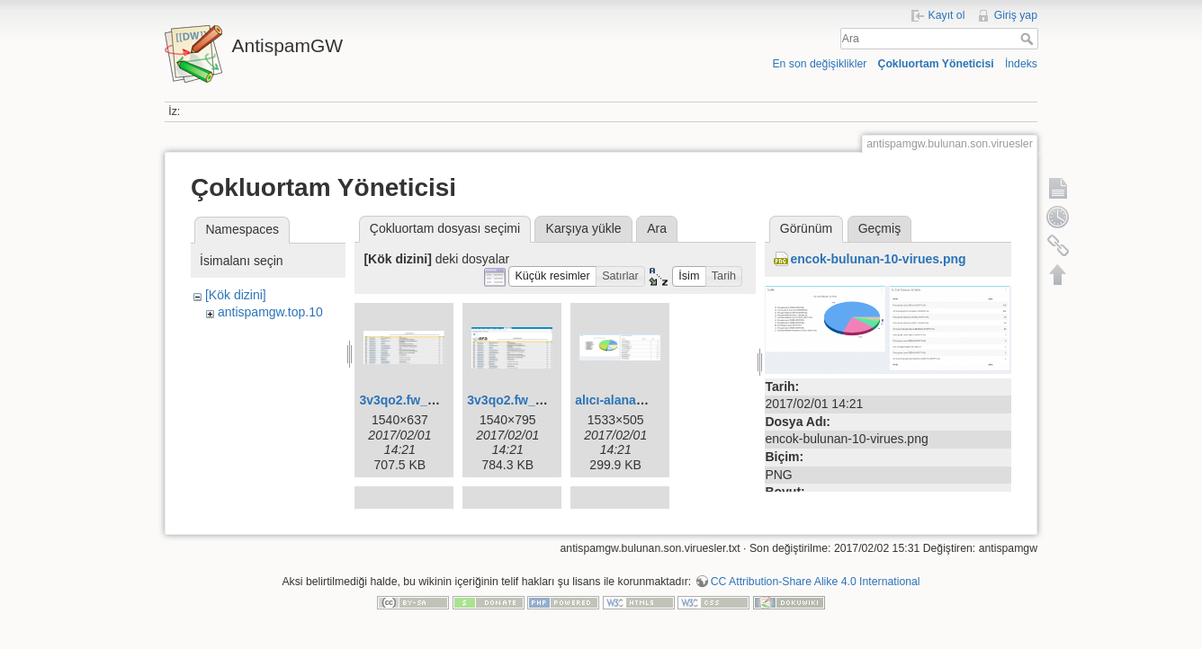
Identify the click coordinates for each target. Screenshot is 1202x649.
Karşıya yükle (584, 228)
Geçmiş (879, 228)
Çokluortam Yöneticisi (936, 64)
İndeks (1021, 64)
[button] (552, 276)
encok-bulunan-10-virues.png (877, 259)
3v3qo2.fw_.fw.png (415, 400)
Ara (1028, 38)
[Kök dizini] (235, 295)
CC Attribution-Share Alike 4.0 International (815, 589)
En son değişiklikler (819, 64)
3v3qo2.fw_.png (514, 400)
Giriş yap (1015, 15)
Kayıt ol (946, 15)
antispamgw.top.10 (270, 312)
